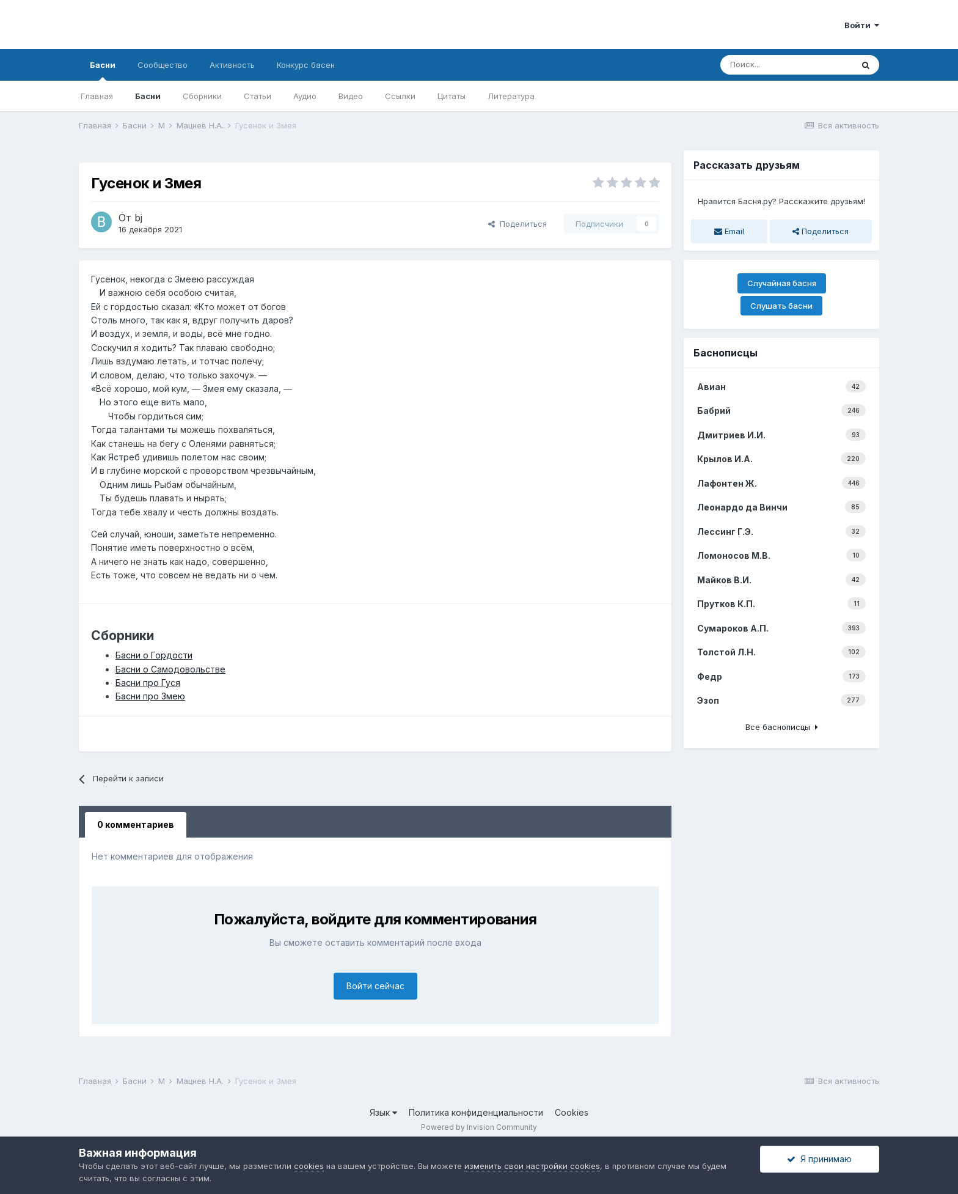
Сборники (202, 96)
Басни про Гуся (147, 682)
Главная (97, 96)
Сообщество (162, 65)
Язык (383, 1112)
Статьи (257, 96)
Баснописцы (725, 353)
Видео (350, 96)
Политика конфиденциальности (476, 1112)
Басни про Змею (150, 696)
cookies (309, 1166)
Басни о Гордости (153, 655)
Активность (232, 65)
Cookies (571, 1112)
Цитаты (451, 96)
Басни (102, 70)
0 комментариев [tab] (135, 824)
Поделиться (517, 224)
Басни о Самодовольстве (170, 669)
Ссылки (400, 96)
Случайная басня (781, 283)
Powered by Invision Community (479, 1127)
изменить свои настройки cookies (532, 1166)
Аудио (304, 96)
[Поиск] (786, 65)
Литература (511, 96)
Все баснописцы (781, 727)
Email (729, 231)
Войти (861, 25)
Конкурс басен (306, 65)
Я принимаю (819, 1159)
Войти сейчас (375, 986)
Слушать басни (781, 306)
